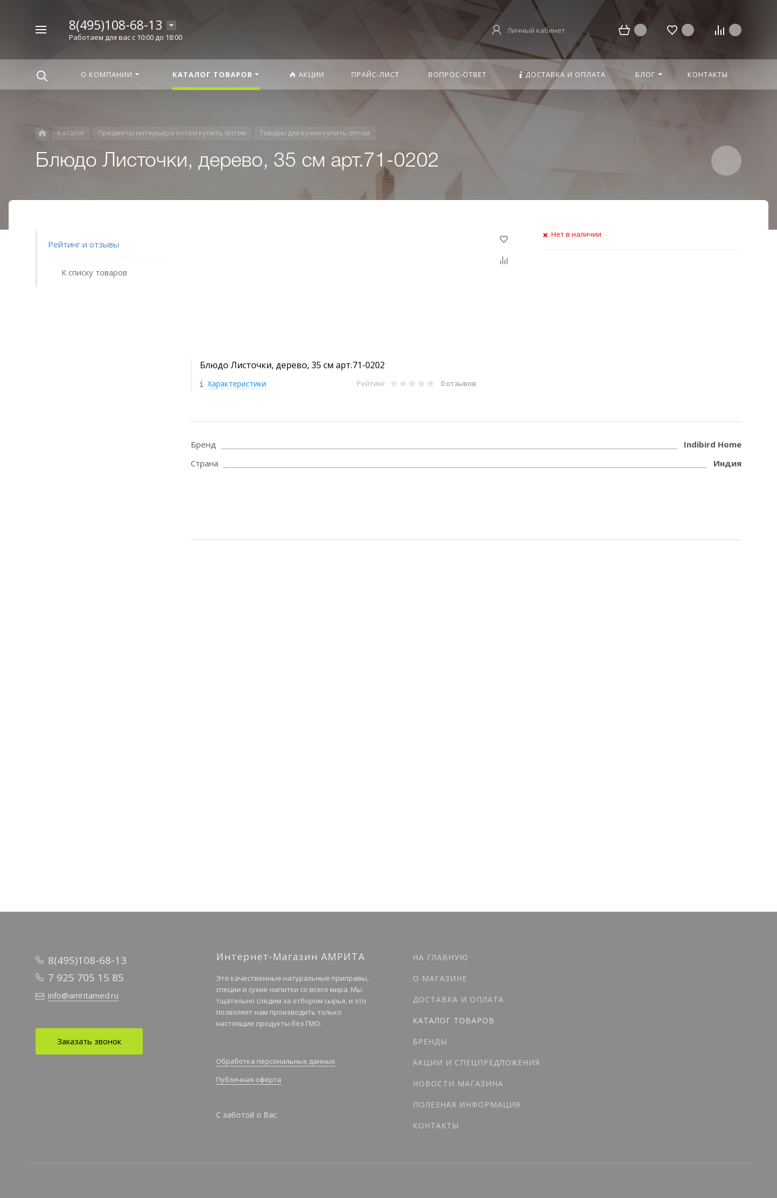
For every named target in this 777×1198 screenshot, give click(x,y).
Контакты (436, 1125)
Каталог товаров (454, 1020)
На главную (440, 957)
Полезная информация (467, 1104)
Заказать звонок (89, 1041)
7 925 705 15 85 (86, 977)
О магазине (440, 978)
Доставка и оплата (458, 999)
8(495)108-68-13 (115, 24)
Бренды (430, 1041)
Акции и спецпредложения (476, 1062)
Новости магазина (458, 1083)
